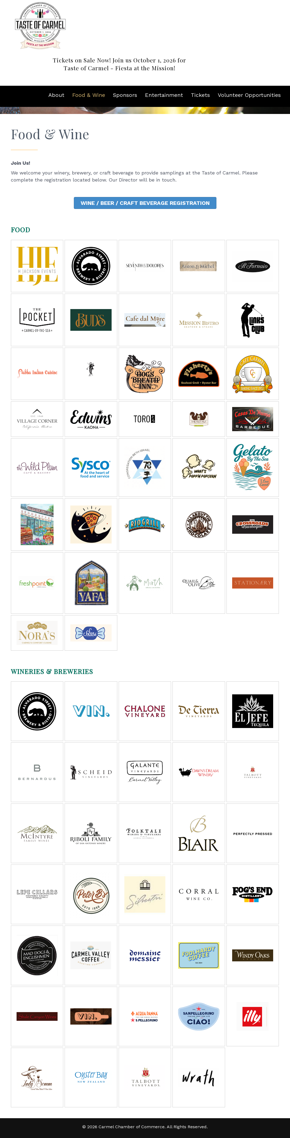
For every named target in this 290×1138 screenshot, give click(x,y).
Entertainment (164, 95)
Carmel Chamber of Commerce (132, 1126)
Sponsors (125, 95)
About (56, 95)
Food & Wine (88, 95)
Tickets (200, 95)
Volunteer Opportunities (249, 95)
